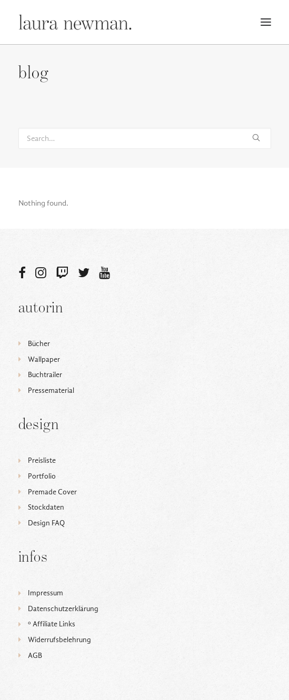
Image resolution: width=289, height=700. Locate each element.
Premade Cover (52, 492)
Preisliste (42, 460)
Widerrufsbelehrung (59, 639)
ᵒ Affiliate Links (51, 624)
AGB (35, 655)
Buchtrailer (45, 374)
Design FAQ (46, 523)
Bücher (39, 343)
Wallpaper (44, 359)
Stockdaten (46, 507)
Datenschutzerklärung (63, 608)
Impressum (45, 593)
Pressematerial (51, 390)
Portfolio (42, 476)
